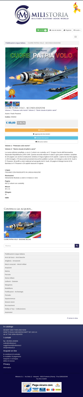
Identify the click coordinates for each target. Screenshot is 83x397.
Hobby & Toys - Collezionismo (15, 309)
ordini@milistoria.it (9, 343)
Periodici (8, 295)
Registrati (67, 30)
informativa (7, 367)
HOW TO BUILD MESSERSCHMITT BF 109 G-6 (20, 332)
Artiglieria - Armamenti (12, 261)
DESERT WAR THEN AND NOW (14, 330)
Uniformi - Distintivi (11, 281)
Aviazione (8, 268)
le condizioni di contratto (11, 354)
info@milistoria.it (9, 348)
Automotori (8, 312)
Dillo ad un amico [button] (41, 142)
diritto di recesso (9, 361)
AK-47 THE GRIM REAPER (12, 334)
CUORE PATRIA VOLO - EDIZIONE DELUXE (17, 239)
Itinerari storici (10, 302)
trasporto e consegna (10, 359)
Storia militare (9, 278)
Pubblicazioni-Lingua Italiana (15, 43)
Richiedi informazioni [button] (41, 138)
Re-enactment (10, 305)
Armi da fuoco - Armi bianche (15, 257)
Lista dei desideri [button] (55, 30)
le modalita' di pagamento (12, 356)
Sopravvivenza (10, 298)
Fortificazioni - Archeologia (14, 292)
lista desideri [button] (41, 134)
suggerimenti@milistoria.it (12, 345)
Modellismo (9, 288)
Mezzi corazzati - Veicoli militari (15, 264)
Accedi (76, 30)
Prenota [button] (41, 130)
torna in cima (72, 318)
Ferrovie (8, 274)
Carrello (42, 30)
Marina (7, 271)
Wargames (8, 285)
